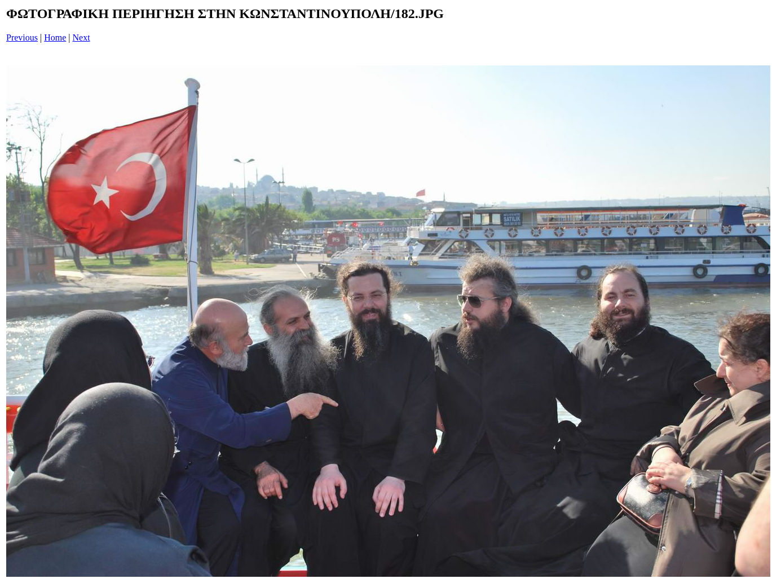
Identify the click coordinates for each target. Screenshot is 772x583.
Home (55, 37)
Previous (22, 37)
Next (81, 37)
